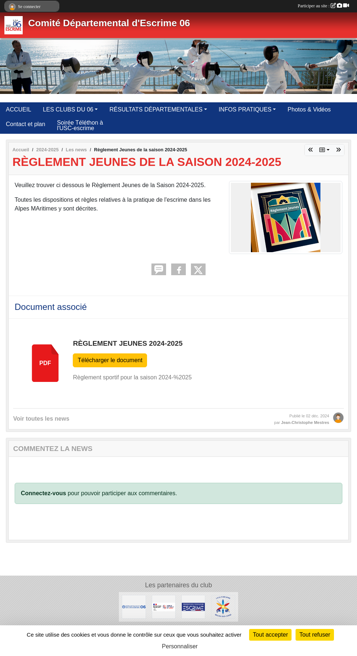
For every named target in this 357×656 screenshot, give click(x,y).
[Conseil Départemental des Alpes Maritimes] (134, 606)
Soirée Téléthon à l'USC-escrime (80, 125)
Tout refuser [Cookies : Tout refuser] (314, 635)
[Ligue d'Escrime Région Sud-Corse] (223, 606)
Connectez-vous (43, 493)
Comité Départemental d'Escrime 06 (109, 23)
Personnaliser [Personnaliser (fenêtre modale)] (180, 646)
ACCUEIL (18, 109)
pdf (45, 363)
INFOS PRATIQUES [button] (245, 109)
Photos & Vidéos (309, 109)
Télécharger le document (110, 360)
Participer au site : (323, 5)
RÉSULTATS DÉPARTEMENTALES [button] (155, 109)
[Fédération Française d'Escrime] (193, 606)
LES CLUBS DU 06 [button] (68, 109)
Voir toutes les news (41, 419)
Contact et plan (25, 124)
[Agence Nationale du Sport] (164, 606)
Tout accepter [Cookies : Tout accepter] (270, 635)
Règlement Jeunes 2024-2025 (128, 343)
